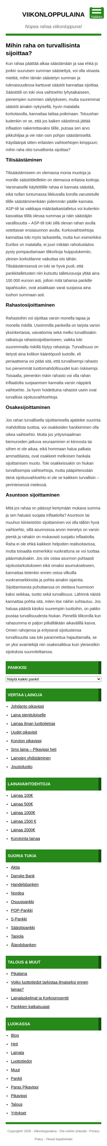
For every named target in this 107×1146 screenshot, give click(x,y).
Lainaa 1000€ (23, 812)
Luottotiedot (21, 1061)
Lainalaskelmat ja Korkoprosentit (39, 998)
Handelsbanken (25, 884)
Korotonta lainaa (25, 838)
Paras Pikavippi (25, 1087)
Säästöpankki (23, 927)
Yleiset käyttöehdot (59, 1139)
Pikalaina (19, 973)
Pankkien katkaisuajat (30, 1006)
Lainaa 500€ (22, 804)
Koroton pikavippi (26, 741)
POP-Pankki (22, 910)
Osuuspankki (22, 901)
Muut (15, 1070)
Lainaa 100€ (22, 795)
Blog (15, 1035)
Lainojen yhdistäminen (31, 758)
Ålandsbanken (23, 945)
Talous (16, 1104)
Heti (14, 1044)
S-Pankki (19, 919)
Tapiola (17, 936)
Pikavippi (19, 1095)
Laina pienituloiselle (28, 715)
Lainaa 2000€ (23, 830)
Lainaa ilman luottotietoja (33, 723)
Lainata (17, 1052)
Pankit (16, 1078)
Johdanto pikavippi (27, 706)
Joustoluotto (22, 766)
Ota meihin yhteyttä (72, 1131)
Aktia (15, 867)
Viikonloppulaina (53, 14)
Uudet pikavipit (24, 732)
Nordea (17, 893)
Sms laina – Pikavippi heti (33, 749)
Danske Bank (23, 876)
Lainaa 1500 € (23, 821)
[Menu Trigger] (97, 13)
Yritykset (18, 1113)
